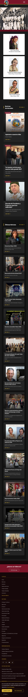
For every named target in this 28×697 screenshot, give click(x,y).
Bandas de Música (5, 617)
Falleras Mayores (5, 649)
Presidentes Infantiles (6, 655)
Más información (10, 687)
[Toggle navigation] (24, 2)
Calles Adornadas (5, 620)
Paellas (3, 624)
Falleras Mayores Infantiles (7, 651)
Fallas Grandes (5, 588)
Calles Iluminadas (5, 626)
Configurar (5, 694)
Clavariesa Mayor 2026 (6, 669)
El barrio (3, 606)
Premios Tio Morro (6, 602)
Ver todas (21, 107)
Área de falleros (5, 595)
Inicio (3, 579)
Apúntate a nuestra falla (7, 671)
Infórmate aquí (14, 570)
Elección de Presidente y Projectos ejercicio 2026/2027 (13, 675)
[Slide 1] (11, 28)
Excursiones (4, 629)
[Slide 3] (17, 28)
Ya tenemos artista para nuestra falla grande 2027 (13, 673)
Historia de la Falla (6, 608)
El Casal (3, 631)
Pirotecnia (4, 615)
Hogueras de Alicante (6, 637)
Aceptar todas (7, 690)
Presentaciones (5, 642)
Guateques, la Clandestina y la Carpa (9, 633)
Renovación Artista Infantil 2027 (9, 678)
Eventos (3, 584)
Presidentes (4, 653)
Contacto (4, 593)
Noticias (3, 582)
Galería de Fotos (5, 586)
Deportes (4, 635)
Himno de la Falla (5, 611)
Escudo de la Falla (5, 613)
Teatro (3, 622)
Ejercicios (4, 604)
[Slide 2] (14, 28)
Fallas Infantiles (5, 590)
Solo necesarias (18, 690)
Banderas (4, 640)
